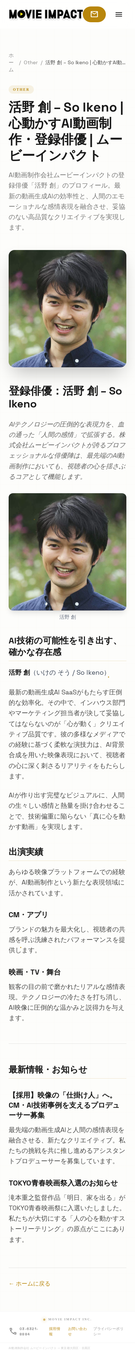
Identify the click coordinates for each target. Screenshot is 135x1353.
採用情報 (54, 1331)
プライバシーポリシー (108, 1331)
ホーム (11, 62)
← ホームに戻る (29, 1283)
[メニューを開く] (119, 14)
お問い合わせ (77, 1331)
